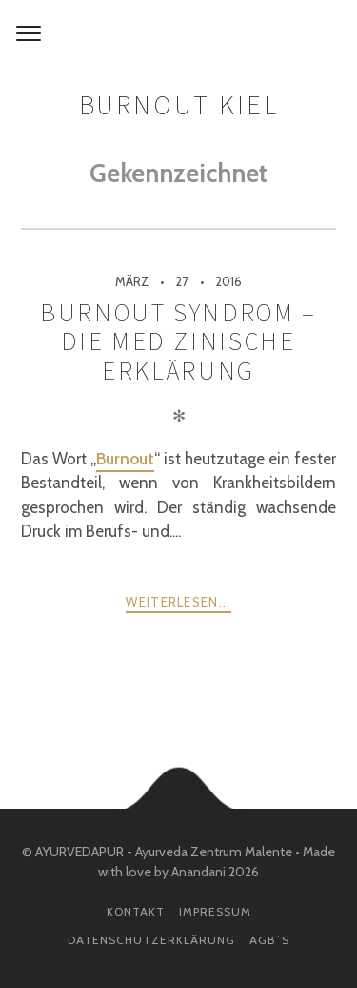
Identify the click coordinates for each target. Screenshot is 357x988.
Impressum (215, 911)
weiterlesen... (178, 601)
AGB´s (269, 940)
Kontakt (136, 911)
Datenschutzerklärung (151, 940)
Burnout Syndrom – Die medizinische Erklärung (178, 341)
